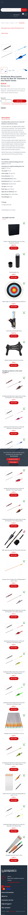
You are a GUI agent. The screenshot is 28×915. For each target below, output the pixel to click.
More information (14, 456)
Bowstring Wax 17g (14, 272)
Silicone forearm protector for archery (14, 360)
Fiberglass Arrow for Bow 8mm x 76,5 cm (14, 733)
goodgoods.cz (12, 911)
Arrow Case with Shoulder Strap (14, 331)
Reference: (4, 86)
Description (5, 118)
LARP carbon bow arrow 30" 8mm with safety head (14, 550)
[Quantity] (6, 101)
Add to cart (20, 101)
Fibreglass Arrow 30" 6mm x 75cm (14, 855)
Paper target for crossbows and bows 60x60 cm (14, 301)
